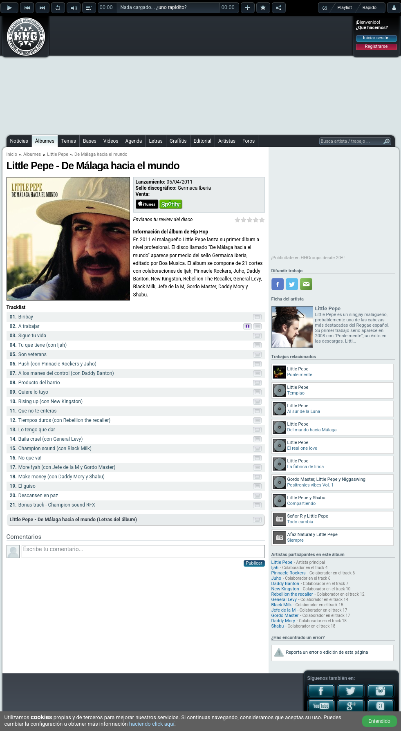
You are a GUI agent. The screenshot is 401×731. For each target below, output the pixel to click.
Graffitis (178, 141)
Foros (248, 141)
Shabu (277, 626)
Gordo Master (285, 615)
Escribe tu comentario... (143, 551)
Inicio (12, 154)
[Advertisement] (183, 74)
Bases (89, 141)
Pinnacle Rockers (288, 573)
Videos (111, 141)
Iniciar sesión (376, 37)
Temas (68, 141)
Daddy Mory (283, 620)
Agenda (133, 141)
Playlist (345, 7)
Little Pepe (57, 154)
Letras (155, 141)
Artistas (226, 141)
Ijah (275, 567)
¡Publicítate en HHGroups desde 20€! (308, 257)
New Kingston (285, 589)
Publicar (254, 563)
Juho (276, 578)
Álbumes (44, 141)
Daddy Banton (285, 583)
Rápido (369, 7)
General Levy (284, 599)
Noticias (19, 141)
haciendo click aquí (152, 724)
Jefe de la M (283, 610)
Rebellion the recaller (292, 594)
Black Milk (281, 605)
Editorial (202, 141)
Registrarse (376, 46)
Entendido (379, 721)
